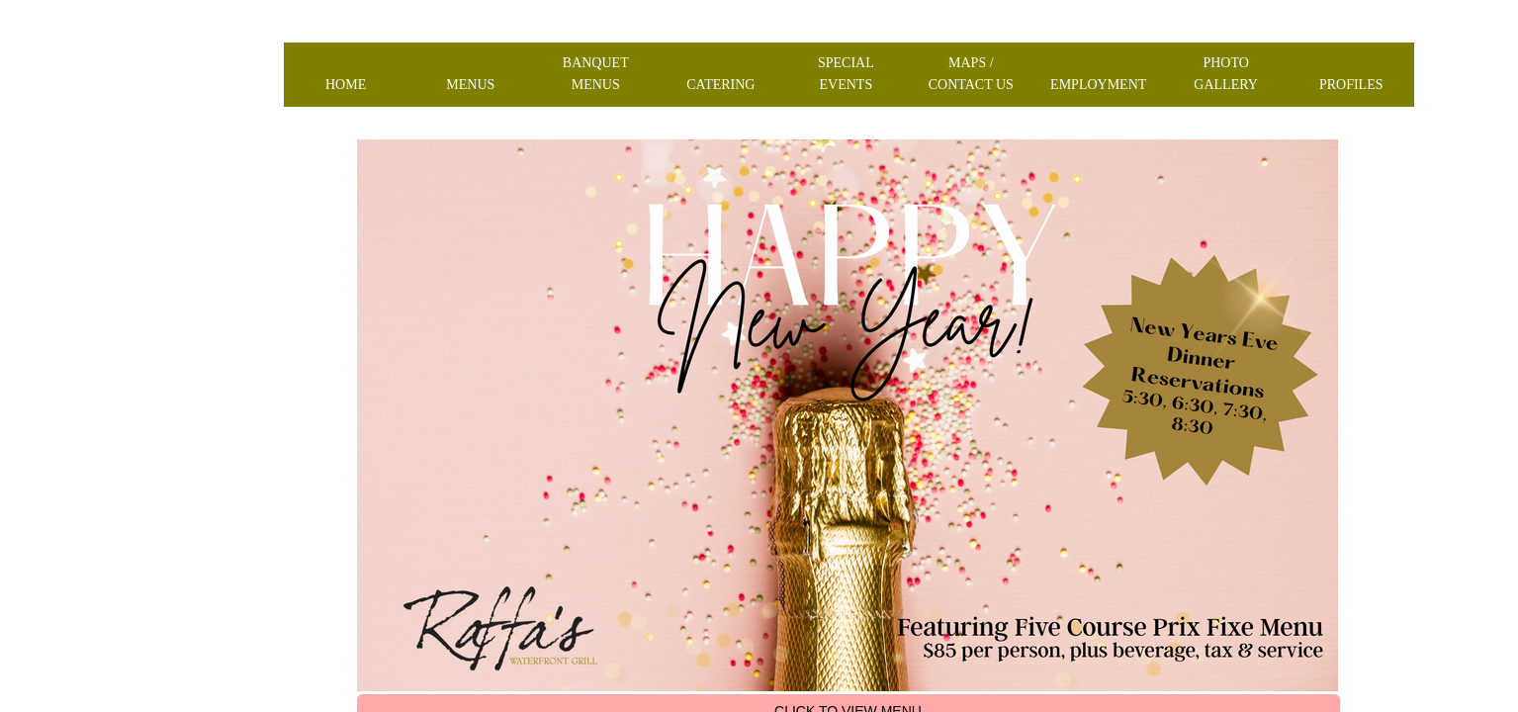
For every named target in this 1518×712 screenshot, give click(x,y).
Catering (720, 84)
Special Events (846, 73)
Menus (470, 84)
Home (345, 84)
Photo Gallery (1226, 73)
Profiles (1351, 84)
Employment (1098, 84)
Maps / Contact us (971, 73)
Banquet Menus (596, 73)
